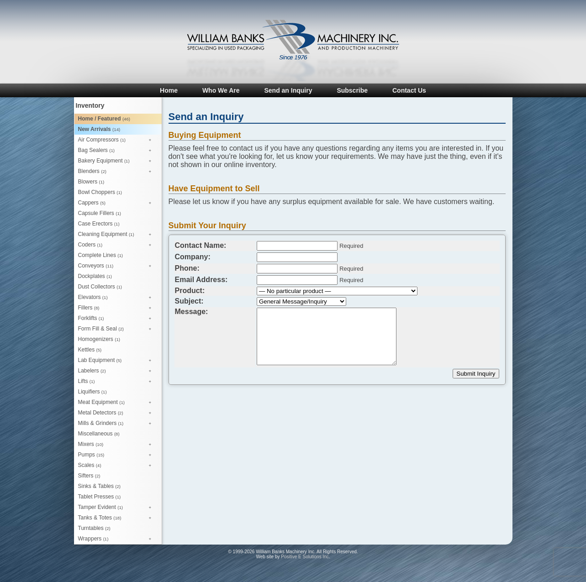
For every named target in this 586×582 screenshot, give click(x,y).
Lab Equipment (117, 360)
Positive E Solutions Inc (305, 556)
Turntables (94, 528)
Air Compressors (117, 140)
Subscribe (352, 90)
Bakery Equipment (117, 161)
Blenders (117, 171)
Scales (117, 465)
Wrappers (117, 539)
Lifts (117, 381)
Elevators (117, 297)
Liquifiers (92, 391)
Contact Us (409, 90)
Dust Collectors (100, 286)
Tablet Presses (99, 496)
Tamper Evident (117, 507)
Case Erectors (99, 223)
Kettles (90, 349)
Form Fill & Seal (117, 329)
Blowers (91, 181)
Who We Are (221, 90)
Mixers (117, 444)
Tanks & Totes (117, 518)
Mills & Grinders (117, 423)
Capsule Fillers (99, 213)
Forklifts (117, 318)
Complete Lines (100, 255)
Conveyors (117, 266)
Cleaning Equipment (117, 234)
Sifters (89, 475)
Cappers (117, 203)
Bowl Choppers (100, 192)
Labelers (117, 371)
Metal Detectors (117, 413)
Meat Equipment (117, 402)
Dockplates (95, 276)
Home (169, 90)
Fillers (117, 308)
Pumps (117, 455)
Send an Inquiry (288, 90)
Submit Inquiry (475, 373)
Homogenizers (99, 339)
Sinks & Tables (99, 486)
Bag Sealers (117, 150)
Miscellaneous (99, 433)
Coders (117, 245)
